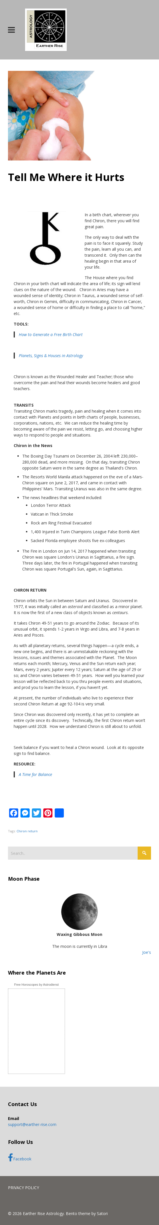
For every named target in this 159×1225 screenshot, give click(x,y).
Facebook (19, 1158)
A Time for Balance (35, 774)
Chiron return (27, 831)
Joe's (146, 952)
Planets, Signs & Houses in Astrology (51, 355)
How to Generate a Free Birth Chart (51, 334)
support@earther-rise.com (32, 1124)
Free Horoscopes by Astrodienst (36, 984)
